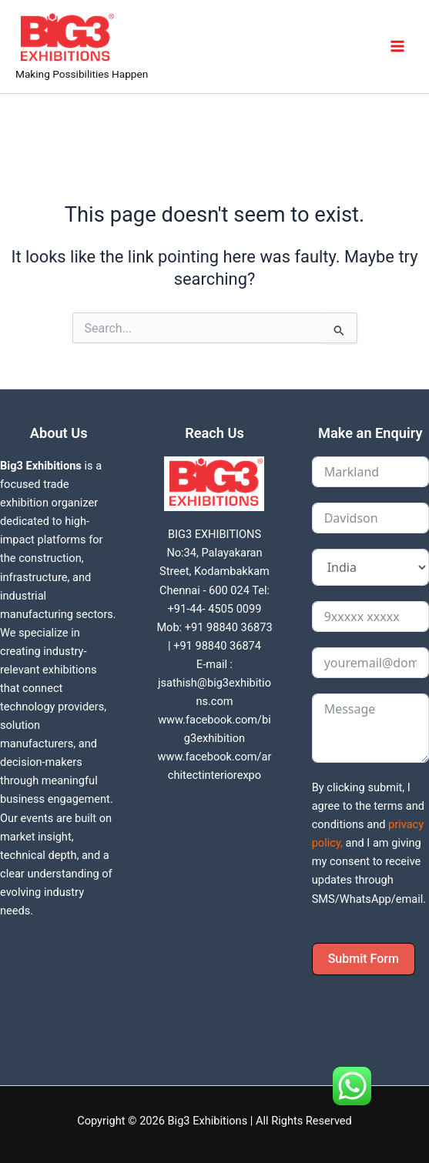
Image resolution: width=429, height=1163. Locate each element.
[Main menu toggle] (397, 46)
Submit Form (363, 958)
